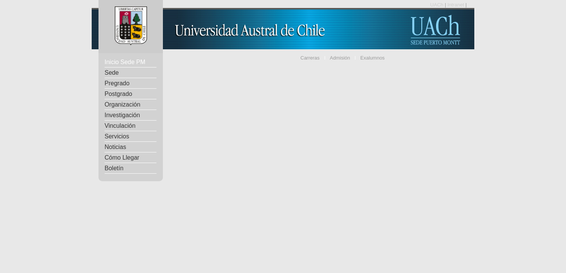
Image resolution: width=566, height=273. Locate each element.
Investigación (122, 115)
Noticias (115, 147)
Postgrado (118, 94)
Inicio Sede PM (125, 62)
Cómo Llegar (122, 157)
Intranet (456, 5)
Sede (112, 72)
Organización (122, 104)
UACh (437, 5)
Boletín (114, 168)
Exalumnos (372, 58)
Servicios (117, 136)
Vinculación (120, 125)
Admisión (340, 58)
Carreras (310, 58)
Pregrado (117, 83)
